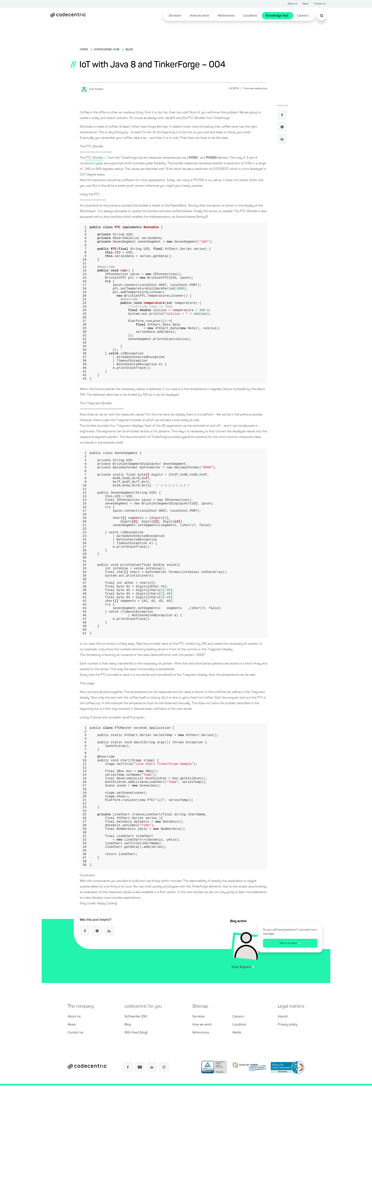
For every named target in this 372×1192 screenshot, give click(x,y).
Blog (127, 1131)
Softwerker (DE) (135, 1123)
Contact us (320, 4)
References (226, 15)
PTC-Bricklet (94, 157)
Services (175, 15)
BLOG (129, 49)
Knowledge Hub (277, 15)
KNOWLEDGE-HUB (106, 49)
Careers (302, 15)
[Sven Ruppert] (93, 89)
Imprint (283, 1123)
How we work (199, 15)
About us (292, 4)
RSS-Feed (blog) (136, 1139)
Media (236, 1139)
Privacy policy (287, 1131)
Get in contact (290, 1049)
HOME (84, 49)
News (305, 4)
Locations (250, 15)
